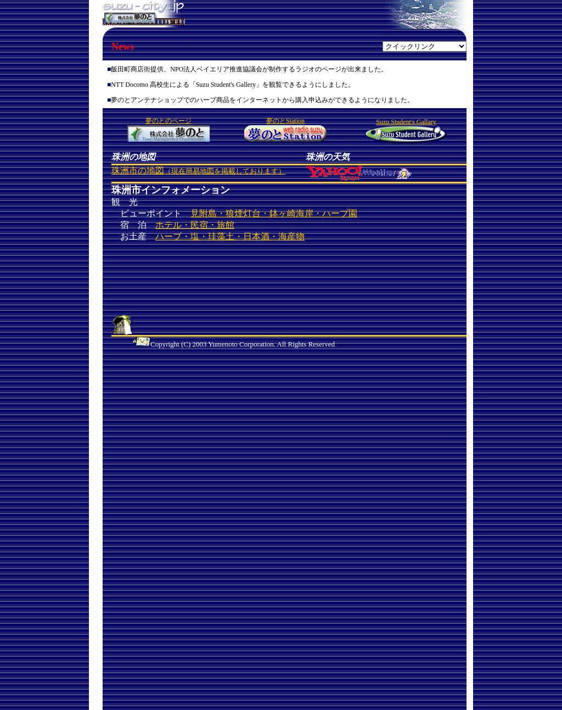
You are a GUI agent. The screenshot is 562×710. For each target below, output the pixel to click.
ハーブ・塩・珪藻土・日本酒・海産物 (230, 236)
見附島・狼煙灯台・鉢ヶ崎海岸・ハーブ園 (273, 213)
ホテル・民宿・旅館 (194, 225)
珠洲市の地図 (198, 170)
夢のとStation (285, 121)
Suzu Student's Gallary (406, 122)
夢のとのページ (168, 121)
